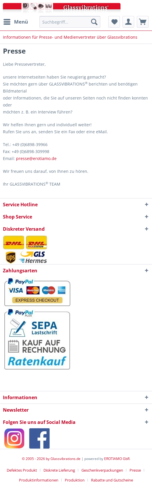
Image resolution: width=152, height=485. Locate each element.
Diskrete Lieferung (59, 470)
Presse (135, 470)
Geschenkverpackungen (102, 470)
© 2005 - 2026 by (36, 458)
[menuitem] (15, 22)
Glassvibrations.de (65, 458)
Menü (16, 21)
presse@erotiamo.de (36, 158)
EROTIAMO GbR (117, 458)
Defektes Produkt (22, 470)
